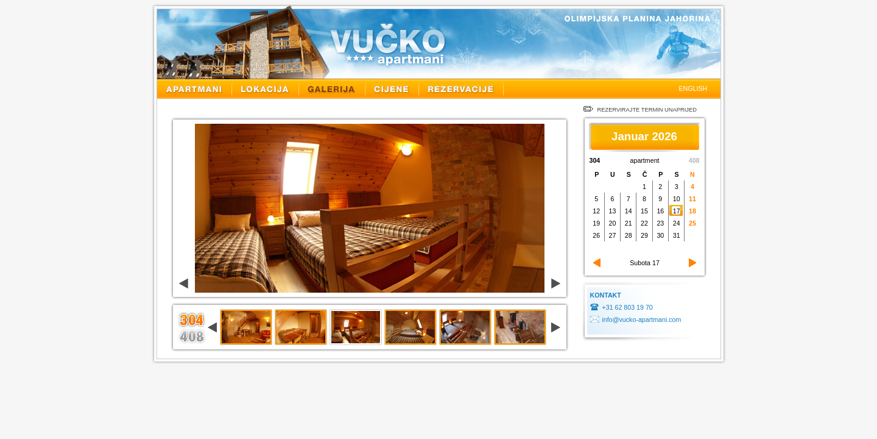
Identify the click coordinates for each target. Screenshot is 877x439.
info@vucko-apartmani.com (642, 319)
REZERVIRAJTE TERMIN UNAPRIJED (640, 110)
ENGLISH (693, 88)
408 (694, 160)
